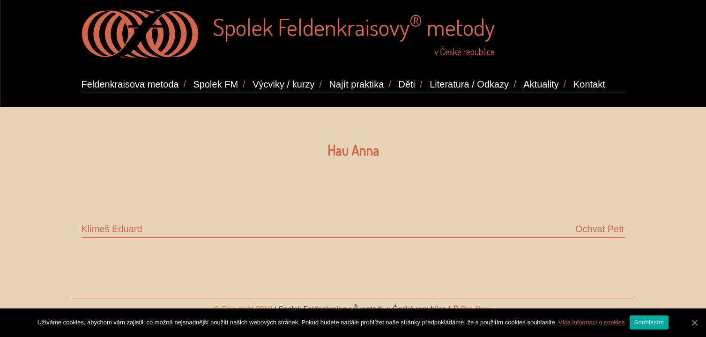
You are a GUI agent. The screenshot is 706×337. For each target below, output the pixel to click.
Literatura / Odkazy (469, 84)
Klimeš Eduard (112, 229)
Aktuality (541, 84)
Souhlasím (649, 322)
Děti (406, 84)
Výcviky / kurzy (283, 84)
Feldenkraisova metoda (130, 84)
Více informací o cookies (591, 322)
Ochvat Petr (600, 229)
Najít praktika (356, 84)
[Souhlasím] (694, 322)
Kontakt (589, 84)
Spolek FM (215, 84)
